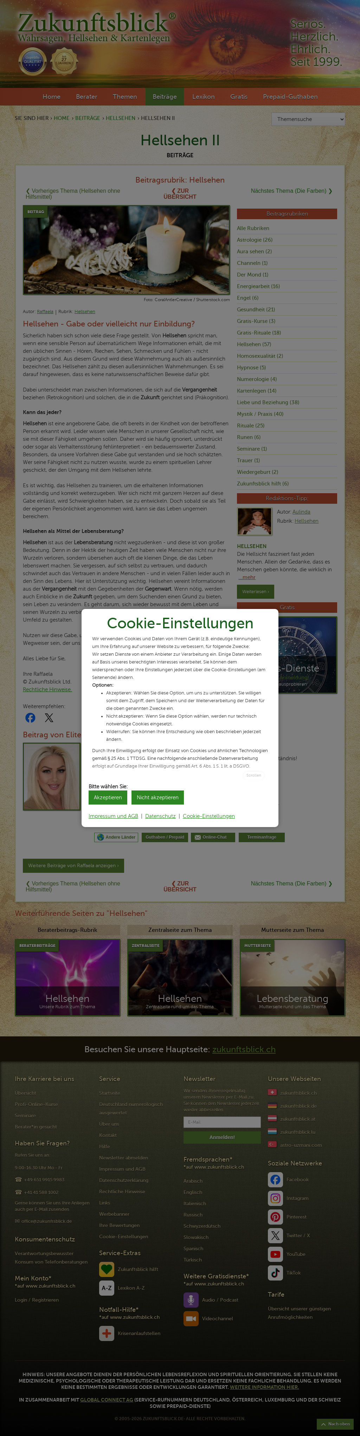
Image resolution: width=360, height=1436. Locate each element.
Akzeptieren (108, 797)
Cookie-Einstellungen (209, 816)
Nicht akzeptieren (158, 797)
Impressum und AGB (113, 816)
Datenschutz (160, 816)
